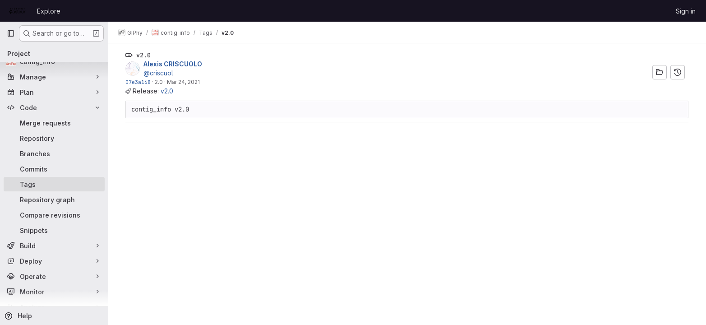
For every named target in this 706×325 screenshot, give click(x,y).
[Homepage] (17, 11)
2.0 (159, 82)
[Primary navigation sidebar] (11, 33)
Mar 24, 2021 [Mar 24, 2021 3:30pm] (183, 82)
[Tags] (54, 184)
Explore (48, 11)
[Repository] (54, 138)
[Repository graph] (54, 199)
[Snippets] (54, 230)
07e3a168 (138, 82)
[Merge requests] (54, 123)
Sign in (686, 11)
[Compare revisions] (54, 215)
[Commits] (54, 169)
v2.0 (167, 91)
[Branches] (54, 153)
